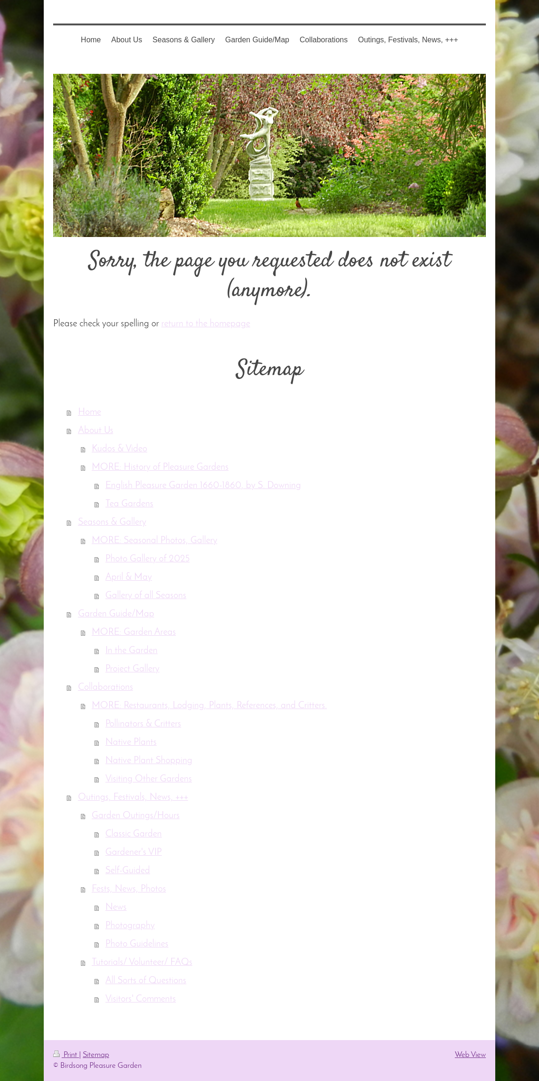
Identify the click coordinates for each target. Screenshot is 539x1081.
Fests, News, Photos (129, 889)
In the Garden (131, 650)
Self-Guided (127, 871)
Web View (470, 1055)
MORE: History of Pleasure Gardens (160, 467)
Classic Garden (133, 834)
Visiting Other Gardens (148, 779)
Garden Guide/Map (116, 614)
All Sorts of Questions (145, 981)
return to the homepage (205, 324)
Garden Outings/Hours (136, 816)
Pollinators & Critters (143, 724)
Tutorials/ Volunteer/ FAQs (142, 962)
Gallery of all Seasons (145, 595)
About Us (95, 430)
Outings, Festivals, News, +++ (133, 797)
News (116, 907)
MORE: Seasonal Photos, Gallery (154, 540)
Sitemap (96, 1055)
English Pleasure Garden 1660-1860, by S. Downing (203, 485)
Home (89, 412)
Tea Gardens (129, 504)
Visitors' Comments (140, 999)
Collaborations (105, 687)
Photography (130, 926)
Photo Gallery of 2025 (147, 559)
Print (66, 1055)
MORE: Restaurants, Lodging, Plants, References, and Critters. (209, 705)
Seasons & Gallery (112, 522)
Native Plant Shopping (148, 760)
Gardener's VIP (133, 852)
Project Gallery (132, 669)
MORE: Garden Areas (134, 632)
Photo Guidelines (136, 944)
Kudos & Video (119, 449)
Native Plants (131, 742)
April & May (128, 577)
